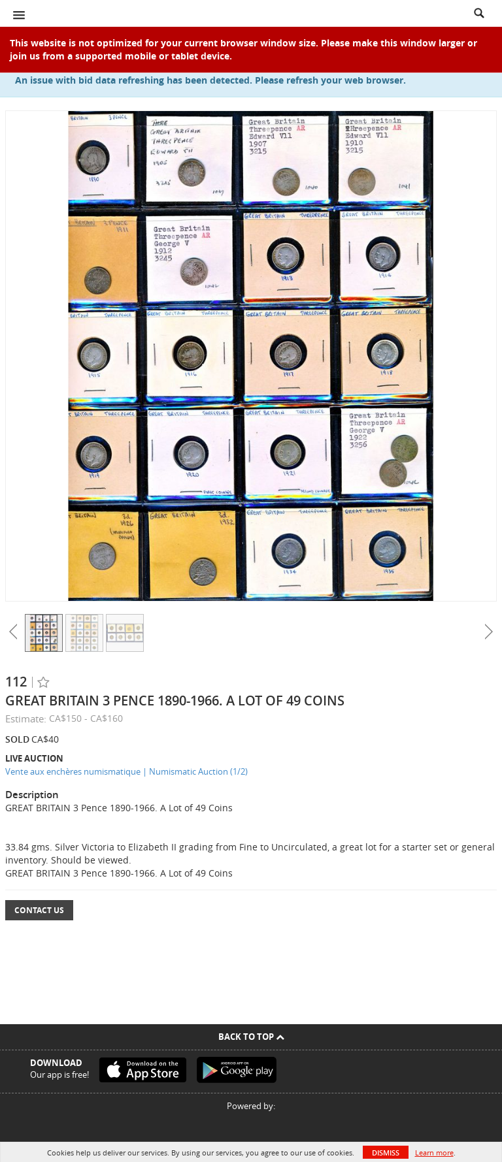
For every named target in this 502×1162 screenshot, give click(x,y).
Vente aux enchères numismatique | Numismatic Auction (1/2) (126, 771)
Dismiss (385, 1152)
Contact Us (39, 910)
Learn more (434, 1152)
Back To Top (251, 1036)
